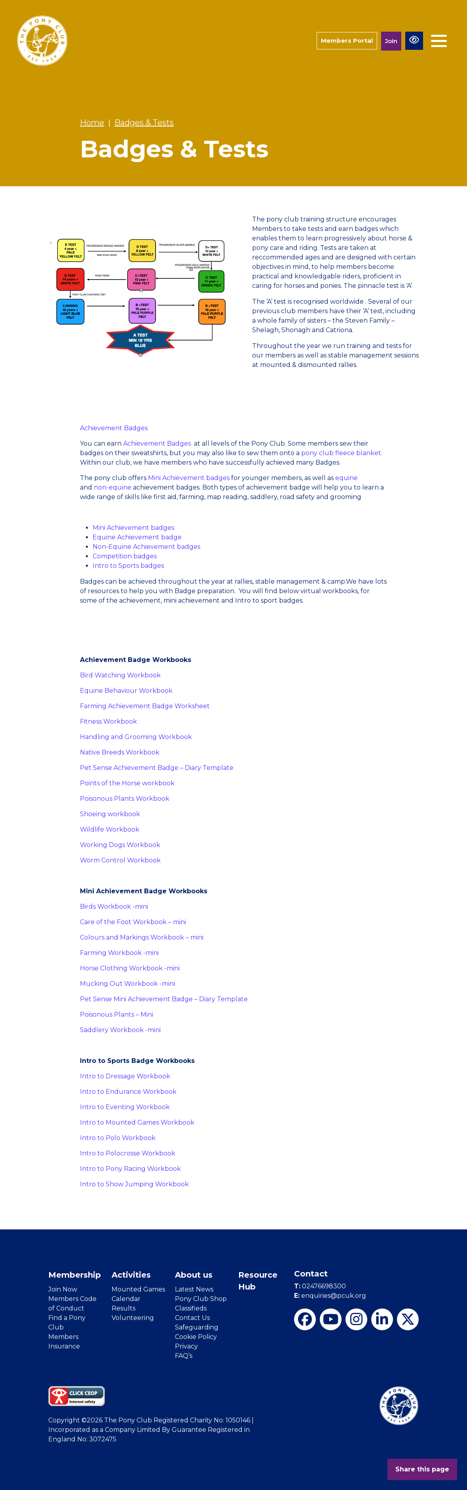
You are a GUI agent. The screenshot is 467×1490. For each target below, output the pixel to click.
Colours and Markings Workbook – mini (141, 937)
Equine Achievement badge (137, 537)
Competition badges (125, 556)
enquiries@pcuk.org (330, 1295)
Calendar (126, 1299)
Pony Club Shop (201, 1299)
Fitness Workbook (108, 721)
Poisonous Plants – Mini (116, 1014)
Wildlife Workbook (109, 829)
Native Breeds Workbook (119, 752)
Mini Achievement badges (189, 478)
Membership (74, 1275)
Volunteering (133, 1318)
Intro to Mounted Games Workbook (137, 1122)
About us (194, 1275)
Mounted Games (138, 1289)
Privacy (186, 1346)
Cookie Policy (196, 1337)
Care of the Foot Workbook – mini (133, 922)
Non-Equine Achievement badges (146, 546)
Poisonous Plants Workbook (124, 798)
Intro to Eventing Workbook (125, 1107)
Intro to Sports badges (128, 565)
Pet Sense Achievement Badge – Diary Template (157, 767)
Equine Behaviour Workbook (126, 690)
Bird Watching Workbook (120, 675)
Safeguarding (196, 1327)
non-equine (112, 487)
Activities (131, 1275)
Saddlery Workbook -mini (120, 1030)
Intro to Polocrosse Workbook (127, 1153)
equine (346, 478)
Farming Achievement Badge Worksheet (145, 706)
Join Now (62, 1289)
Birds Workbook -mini (114, 906)
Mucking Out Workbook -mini (127, 983)
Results (123, 1308)
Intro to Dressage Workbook (125, 1076)
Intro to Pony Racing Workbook (130, 1168)
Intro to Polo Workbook (118, 1138)
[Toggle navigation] (439, 41)
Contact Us (192, 1318)
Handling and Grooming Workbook (136, 737)
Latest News (194, 1289)
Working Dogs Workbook (120, 845)
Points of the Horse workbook (127, 783)
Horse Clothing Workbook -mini (130, 968)
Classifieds (191, 1308)
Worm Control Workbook (120, 860)
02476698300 (320, 1286)
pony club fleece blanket (341, 453)
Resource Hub (257, 1280)
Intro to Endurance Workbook (128, 1091)
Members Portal (347, 40)
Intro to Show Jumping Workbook (134, 1184)
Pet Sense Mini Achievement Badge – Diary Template (164, 999)
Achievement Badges (114, 428)
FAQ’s (183, 1356)
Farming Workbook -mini (119, 953)
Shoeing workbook (110, 814)
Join (391, 41)
